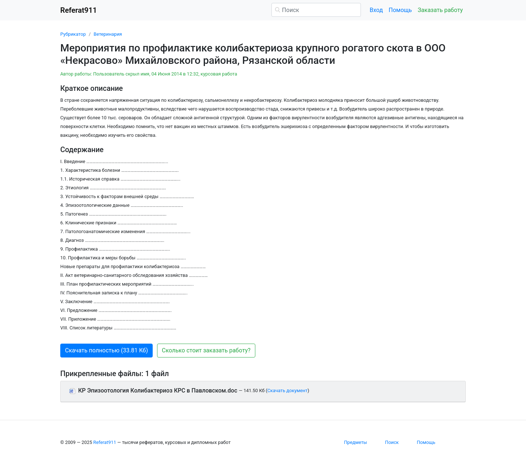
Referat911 (104, 442)
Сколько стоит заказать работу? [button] (206, 350)
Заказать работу (440, 10)
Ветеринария (108, 34)
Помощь (400, 10)
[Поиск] (316, 10)
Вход (376, 10)
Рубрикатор (73, 34)
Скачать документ (287, 390)
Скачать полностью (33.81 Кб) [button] (106, 350)
